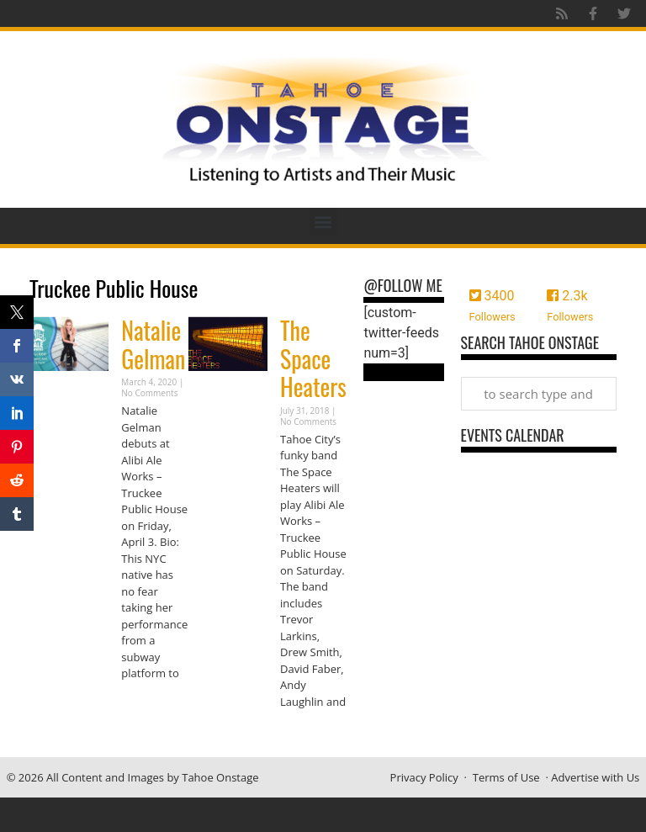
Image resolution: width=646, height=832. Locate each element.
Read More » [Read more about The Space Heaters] (309, 734)
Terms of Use (506, 777)
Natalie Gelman (153, 344)
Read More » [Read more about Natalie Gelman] (150, 706)
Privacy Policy (424, 777)
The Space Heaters (313, 358)
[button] (323, 222)
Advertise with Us (595, 777)
